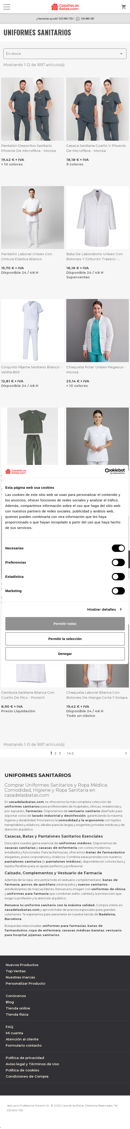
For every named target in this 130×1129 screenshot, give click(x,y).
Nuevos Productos (22, 965)
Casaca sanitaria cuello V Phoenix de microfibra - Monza (96, 148)
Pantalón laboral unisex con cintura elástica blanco (26, 256)
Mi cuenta (14, 1033)
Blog (10, 1002)
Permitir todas (65, 624)
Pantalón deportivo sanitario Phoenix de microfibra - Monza (28, 148)
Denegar (65, 654)
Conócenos (16, 996)
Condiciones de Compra (27, 1076)
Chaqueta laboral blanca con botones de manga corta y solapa (96, 695)
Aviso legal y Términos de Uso (32, 1064)
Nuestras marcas (20, 977)
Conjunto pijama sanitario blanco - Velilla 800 (31, 369)
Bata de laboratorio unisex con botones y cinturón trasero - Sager (94, 257)
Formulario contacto (24, 1045)
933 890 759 (15, 1110)
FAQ (9, 1027)
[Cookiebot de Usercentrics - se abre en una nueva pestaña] (105, 471)
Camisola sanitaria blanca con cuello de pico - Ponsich (27, 695)
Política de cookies (22, 1070)
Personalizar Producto (25, 983)
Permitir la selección (65, 639)
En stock (65, 53)
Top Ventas (16, 971)
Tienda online (18, 1008)
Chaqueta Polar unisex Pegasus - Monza (96, 369)
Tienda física (17, 1014)
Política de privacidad (25, 1058)
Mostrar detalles (101, 609)
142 (70, 753)
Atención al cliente (22, 1039)
